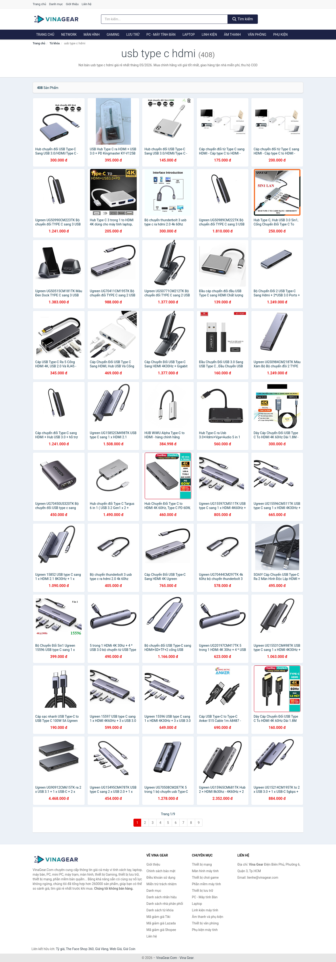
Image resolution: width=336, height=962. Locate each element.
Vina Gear (186, 958)
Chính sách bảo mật (161, 871)
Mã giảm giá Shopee (161, 930)
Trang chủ (39, 4)
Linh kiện (209, 34)
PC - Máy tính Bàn (161, 34)
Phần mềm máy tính (206, 884)
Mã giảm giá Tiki (158, 917)
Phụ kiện (280, 34)
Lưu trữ (132, 34)
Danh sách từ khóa (160, 910)
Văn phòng (257, 34)
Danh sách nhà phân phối (165, 904)
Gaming (113, 34)
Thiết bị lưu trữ (202, 890)
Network (69, 34)
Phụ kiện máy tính (205, 930)
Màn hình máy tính (205, 871)
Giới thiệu (72, 4)
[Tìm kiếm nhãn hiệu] (164, 19)
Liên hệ (86, 4)
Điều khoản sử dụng (161, 877)
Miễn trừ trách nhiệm (162, 884)
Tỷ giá (60, 949)
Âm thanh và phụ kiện (207, 917)
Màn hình (92, 34)
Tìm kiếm (242, 19)
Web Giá (116, 949)
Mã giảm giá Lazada (161, 923)
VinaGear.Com (166, 958)
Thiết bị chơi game (205, 877)
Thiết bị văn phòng (205, 923)
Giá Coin (129, 949)
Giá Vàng (101, 949)
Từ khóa (54, 43)
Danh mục (56, 4)
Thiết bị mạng (202, 864)
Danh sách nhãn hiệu (162, 897)
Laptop (188, 34)
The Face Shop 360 (80, 949)
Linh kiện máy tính (205, 910)
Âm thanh (232, 34)
